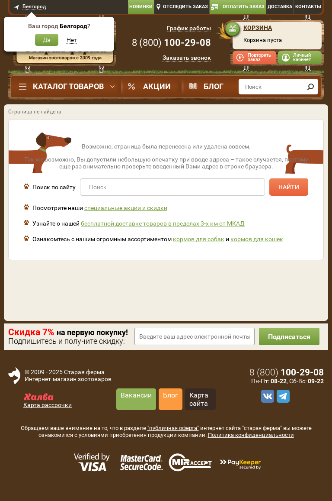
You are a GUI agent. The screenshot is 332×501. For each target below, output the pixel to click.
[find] (310, 86)
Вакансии (136, 395)
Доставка (280, 7)
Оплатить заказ (244, 7)
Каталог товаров (68, 86)
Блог (213, 86)
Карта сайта (198, 399)
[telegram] (282, 396)
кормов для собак (198, 239)
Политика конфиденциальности (251, 435)
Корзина (257, 27)
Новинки (141, 7)
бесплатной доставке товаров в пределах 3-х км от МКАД (163, 223)
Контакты (308, 7)
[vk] (266, 396)
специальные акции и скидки (125, 207)
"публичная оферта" (173, 428)
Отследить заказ (185, 7)
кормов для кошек (256, 239)
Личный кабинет (302, 57)
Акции (157, 86)
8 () (171, 42)
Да (47, 39)
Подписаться (289, 337)
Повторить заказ (259, 57)
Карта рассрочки (47, 404)
